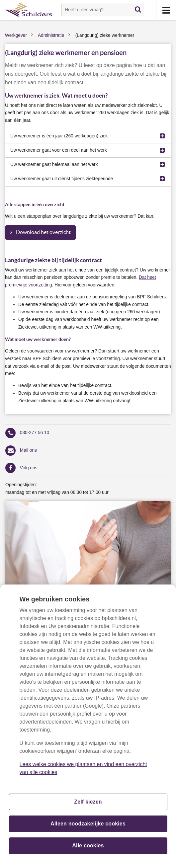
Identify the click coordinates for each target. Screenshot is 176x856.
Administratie (51, 35)
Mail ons (28, 450)
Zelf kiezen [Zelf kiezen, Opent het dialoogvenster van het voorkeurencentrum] (88, 805)
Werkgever (16, 35)
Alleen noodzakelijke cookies (88, 827)
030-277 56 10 (34, 432)
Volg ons (29, 467)
